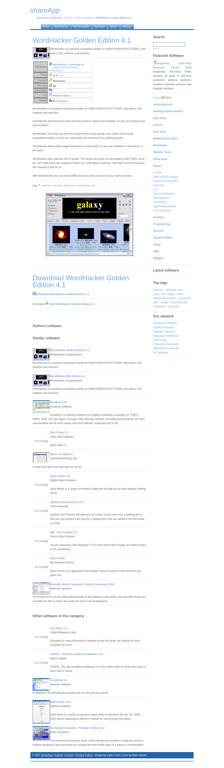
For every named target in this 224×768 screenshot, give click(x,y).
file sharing (168, 294)
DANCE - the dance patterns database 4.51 (76, 654)
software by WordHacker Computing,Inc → (63, 68)
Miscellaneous (161, 197)
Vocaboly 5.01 (58, 402)
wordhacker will (86, 185)
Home (156, 97)
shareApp (46, 755)
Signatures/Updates (164, 206)
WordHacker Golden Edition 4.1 (69, 350)
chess (180, 294)
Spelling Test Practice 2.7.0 (67, 502)
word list (46, 185)
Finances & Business (165, 181)
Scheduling (159, 202)
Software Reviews (163, 327)
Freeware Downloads (165, 344)
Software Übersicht (164, 331)
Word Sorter (57, 558)
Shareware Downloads (166, 348)
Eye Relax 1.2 (58, 628)
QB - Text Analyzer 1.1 (63, 532)
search (156, 48)
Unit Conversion (162, 210)
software (158, 289)
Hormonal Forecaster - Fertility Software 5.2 (77, 728)
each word (69, 185)
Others (68, 17)
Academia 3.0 (58, 680)
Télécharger (160, 339)
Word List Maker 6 (61, 454)
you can (57, 185)
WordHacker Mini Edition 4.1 (68, 376)
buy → (63, 75)
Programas (172, 335)
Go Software (160, 352)
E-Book (157, 172)
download (173, 306)
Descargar (159, 335)
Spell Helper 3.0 (60, 476)
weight (164, 302)
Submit (59, 755)
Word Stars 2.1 (59, 432)
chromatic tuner (174, 289)
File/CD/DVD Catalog (165, 176)
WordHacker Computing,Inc (69, 64)
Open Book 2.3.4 (60, 702)
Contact (68, 755)
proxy (156, 294)
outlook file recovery (165, 298)
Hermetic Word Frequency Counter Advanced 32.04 (82, 584)
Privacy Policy (83, 755)
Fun (155, 189)
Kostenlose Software (165, 323)
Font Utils (158, 185)
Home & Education (84, 17)
